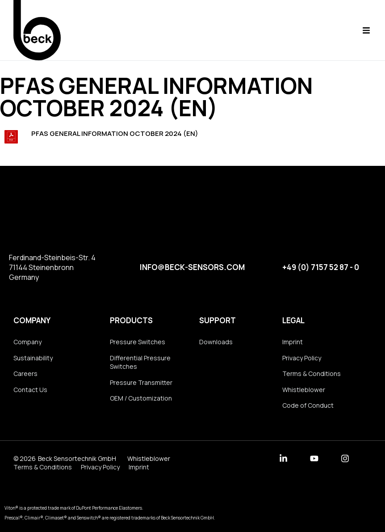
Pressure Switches (137, 342)
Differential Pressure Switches (140, 362)
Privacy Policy (301, 358)
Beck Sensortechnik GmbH (77, 458)
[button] (366, 30)
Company (31, 320)
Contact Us (30, 389)
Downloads (216, 342)
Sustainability (33, 358)
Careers (25, 373)
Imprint (292, 342)
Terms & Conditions (311, 373)
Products (131, 320)
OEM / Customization (141, 398)
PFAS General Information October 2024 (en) (114, 133)
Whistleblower (303, 389)
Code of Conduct (308, 405)
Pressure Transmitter (141, 382)
